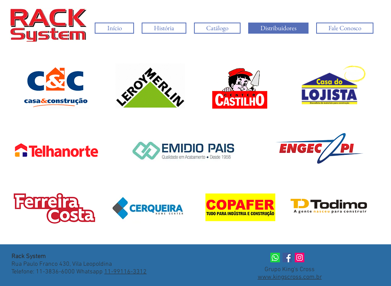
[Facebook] (287, 257)
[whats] (275, 257)
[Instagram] (299, 257)
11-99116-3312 (125, 272)
